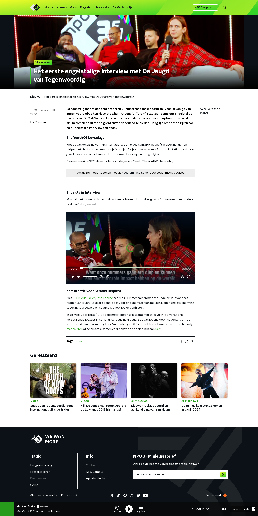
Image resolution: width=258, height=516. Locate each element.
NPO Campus (205, 7)
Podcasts (102, 7)
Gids (73, 7)
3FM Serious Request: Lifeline (93, 298)
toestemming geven (135, 172)
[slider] (130, 267)
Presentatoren (40, 471)
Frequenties (38, 478)
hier (157, 329)
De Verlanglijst (123, 7)
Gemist (35, 485)
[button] (117, 509)
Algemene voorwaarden (44, 495)
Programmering (41, 465)
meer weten (74, 329)
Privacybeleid (69, 495)
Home (49, 7)
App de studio (95, 478)
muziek (78, 341)
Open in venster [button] (243, 509)
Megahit (86, 7)
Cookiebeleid (213, 495)
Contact (91, 465)
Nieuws (61, 7)
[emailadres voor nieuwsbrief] (180, 474)
